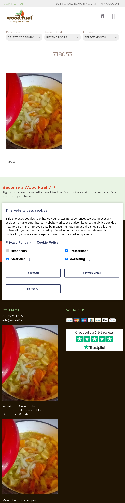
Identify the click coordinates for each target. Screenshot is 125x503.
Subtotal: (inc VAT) (77, 3)
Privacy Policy (18, 242)
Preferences (76, 250)
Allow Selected (92, 273)
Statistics (16, 259)
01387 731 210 (12, 316)
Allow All (33, 273)
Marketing (75, 259)
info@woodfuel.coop (17, 320)
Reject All (33, 288)
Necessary (16, 250)
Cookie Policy (49, 242)
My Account (110, 3)
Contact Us (14, 3)
